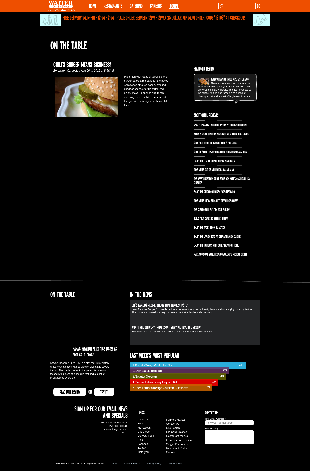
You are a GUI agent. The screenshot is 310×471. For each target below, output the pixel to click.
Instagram (144, 452)
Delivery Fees (146, 435)
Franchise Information (179, 440)
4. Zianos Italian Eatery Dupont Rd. (155, 382)
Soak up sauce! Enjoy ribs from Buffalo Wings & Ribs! (220, 152)
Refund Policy (175, 463)
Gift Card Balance (176, 431)
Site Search (173, 427)
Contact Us (172, 423)
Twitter (142, 447)
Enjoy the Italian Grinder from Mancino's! (214, 160)
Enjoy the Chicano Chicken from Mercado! (214, 191)
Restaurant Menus (177, 435)
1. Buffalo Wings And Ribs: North (154, 365)
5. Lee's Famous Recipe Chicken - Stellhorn (160, 388)
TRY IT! (104, 392)
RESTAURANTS (113, 5)
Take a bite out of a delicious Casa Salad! (214, 169)
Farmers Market (175, 419)
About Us (143, 419)
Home (114, 463)
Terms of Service (132, 463)
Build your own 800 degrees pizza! (211, 218)
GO (258, 6)
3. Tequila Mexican (145, 376)
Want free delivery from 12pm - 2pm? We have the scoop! (166, 327)
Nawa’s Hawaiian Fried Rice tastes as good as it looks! (237, 79)
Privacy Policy (154, 463)
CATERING (136, 5)
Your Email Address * (215, 419)
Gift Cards (144, 431)
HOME (92, 5)
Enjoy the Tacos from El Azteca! (209, 227)
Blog (140, 439)
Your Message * (213, 428)
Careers (156, 5)
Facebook (143, 443)
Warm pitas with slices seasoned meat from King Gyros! (221, 134)
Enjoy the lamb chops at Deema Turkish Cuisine (217, 236)
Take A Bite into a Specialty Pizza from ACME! (216, 200)
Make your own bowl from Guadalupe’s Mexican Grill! (220, 254)
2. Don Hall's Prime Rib (147, 371)
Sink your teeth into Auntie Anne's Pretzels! (215, 143)
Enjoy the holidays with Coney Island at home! (216, 245)
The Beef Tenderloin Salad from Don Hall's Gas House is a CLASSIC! (222, 180)
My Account (144, 427)
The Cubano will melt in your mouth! (212, 209)
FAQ (140, 423)
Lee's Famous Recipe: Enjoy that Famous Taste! (160, 305)
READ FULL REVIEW (70, 392)
